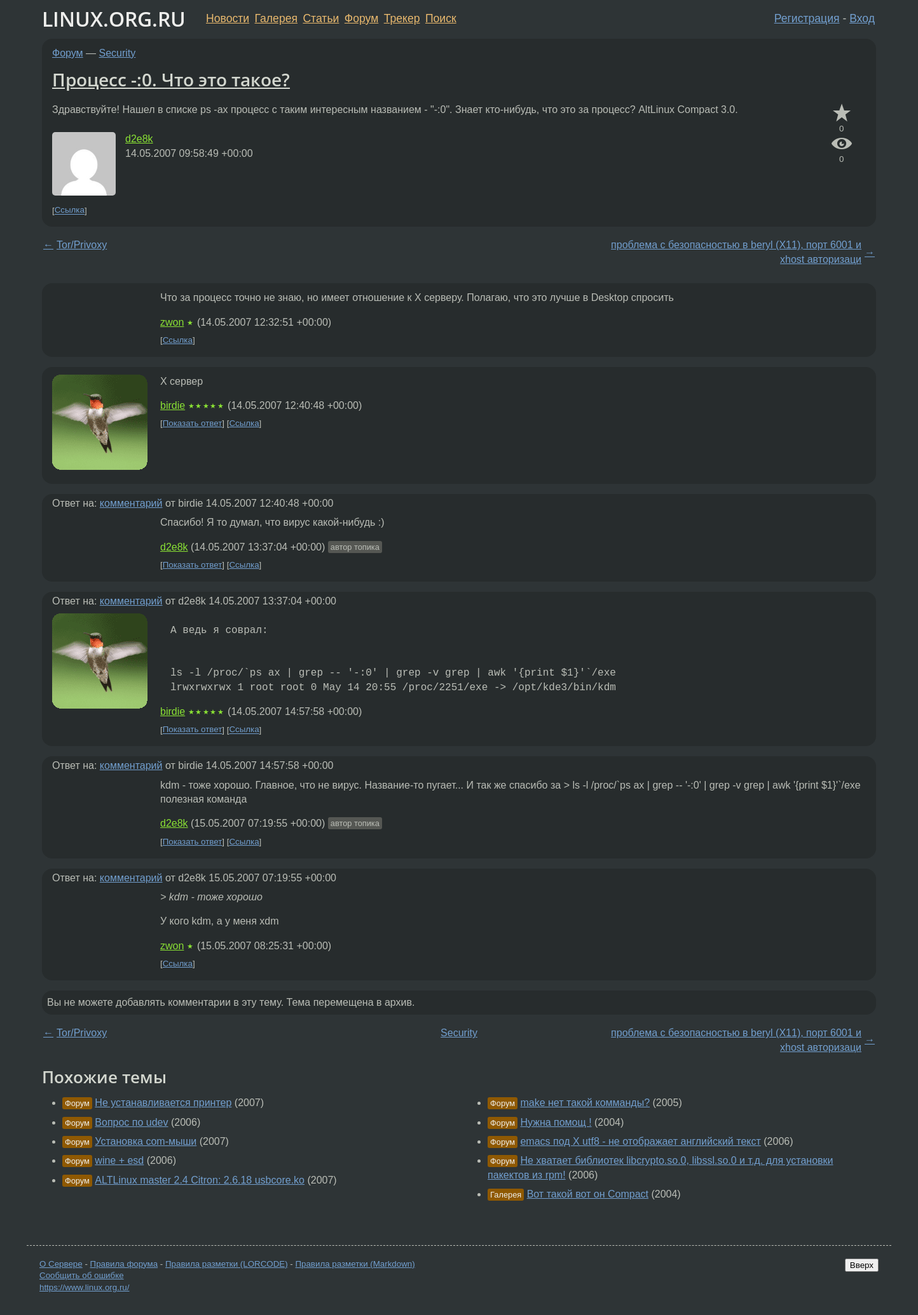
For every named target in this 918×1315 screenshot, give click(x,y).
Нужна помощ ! (555, 1122)
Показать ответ (193, 423)
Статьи (321, 18)
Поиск (440, 18)
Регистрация (807, 18)
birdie (172, 405)
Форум (361, 18)
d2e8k (139, 138)
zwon (172, 322)
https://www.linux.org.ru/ (84, 1287)
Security (117, 53)
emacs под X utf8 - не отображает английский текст (640, 1141)
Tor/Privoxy (82, 244)
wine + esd (119, 1160)
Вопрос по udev (131, 1122)
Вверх (861, 1265)
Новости (227, 18)
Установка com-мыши (145, 1141)
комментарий (131, 503)
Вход (862, 18)
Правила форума (124, 1264)
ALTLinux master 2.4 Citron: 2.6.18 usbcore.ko (200, 1180)
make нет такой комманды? (585, 1102)
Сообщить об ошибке (81, 1275)
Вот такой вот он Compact (587, 1194)
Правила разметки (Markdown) (354, 1264)
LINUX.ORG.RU (114, 18)
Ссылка (70, 210)
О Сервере (61, 1264)
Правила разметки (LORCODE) (226, 1264)
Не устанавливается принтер (163, 1102)
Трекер (402, 18)
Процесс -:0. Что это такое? (171, 79)
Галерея (276, 18)
